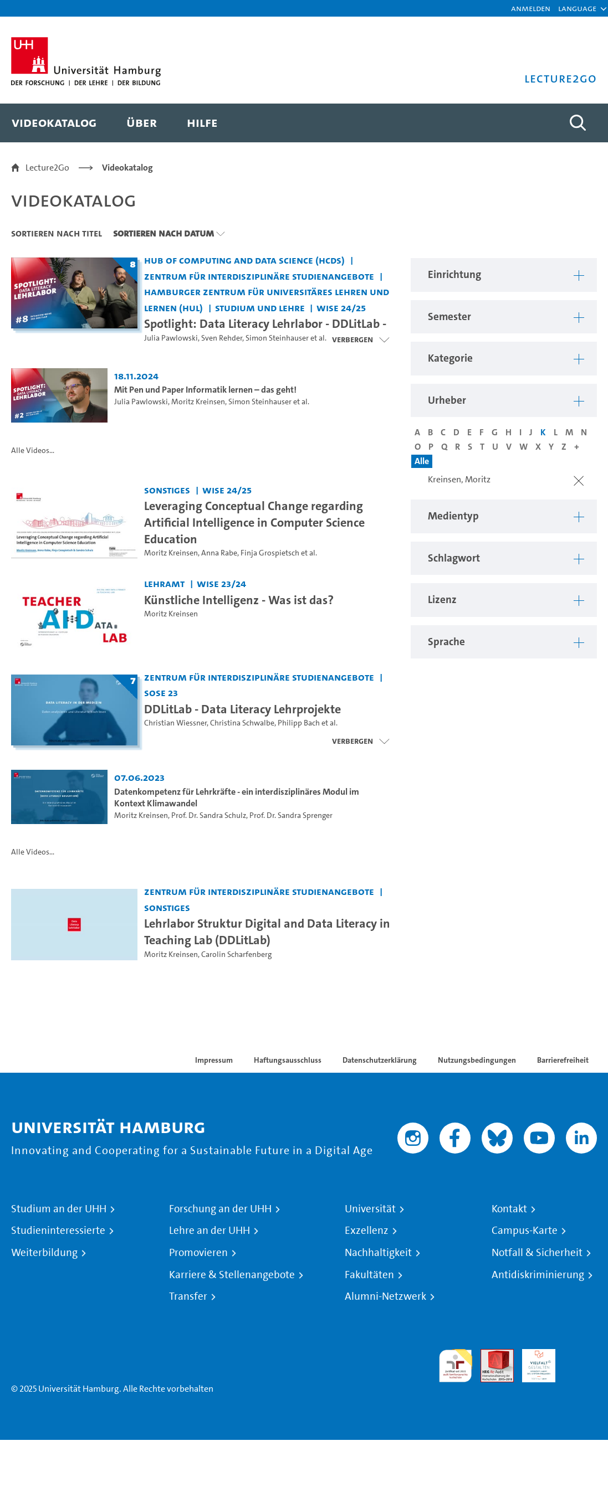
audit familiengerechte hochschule (455, 1366)
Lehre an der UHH (209, 1230)
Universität (370, 1209)
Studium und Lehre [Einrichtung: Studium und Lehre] (260, 308)
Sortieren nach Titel (56, 233)
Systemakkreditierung (580, 1355)
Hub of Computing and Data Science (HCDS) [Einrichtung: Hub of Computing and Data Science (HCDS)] (244, 260)
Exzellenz (367, 1230)
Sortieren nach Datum (163, 233)
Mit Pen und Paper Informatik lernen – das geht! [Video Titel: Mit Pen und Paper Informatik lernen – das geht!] (205, 389)
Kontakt (509, 1209)
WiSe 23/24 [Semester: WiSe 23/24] (221, 583)
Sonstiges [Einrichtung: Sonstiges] (167, 490)
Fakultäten (369, 1275)
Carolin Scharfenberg (236, 954)
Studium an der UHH (58, 1209)
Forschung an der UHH (220, 1209)
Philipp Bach (299, 723)
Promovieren (198, 1252)
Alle (422, 461)
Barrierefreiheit (563, 1060)
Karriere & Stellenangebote (232, 1275)
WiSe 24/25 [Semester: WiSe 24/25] (341, 308)
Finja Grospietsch (270, 553)
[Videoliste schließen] (360, 339)
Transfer (188, 1296)
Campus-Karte (525, 1230)
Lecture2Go (47, 167)
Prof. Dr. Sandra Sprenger (291, 815)
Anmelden (530, 8)
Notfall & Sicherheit (537, 1252)
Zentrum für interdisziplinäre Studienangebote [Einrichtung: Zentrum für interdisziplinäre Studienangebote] (259, 276)
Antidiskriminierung (538, 1275)
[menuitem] (54, 123)
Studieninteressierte (58, 1230)
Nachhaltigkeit (378, 1252)
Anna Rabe (219, 553)
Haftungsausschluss (287, 1060)
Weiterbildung (44, 1252)
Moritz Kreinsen (198, 402)
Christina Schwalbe (242, 723)
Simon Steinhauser (277, 338)
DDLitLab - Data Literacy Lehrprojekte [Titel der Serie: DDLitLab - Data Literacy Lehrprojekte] (242, 709)
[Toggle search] (577, 123)
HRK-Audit (532, 1362)
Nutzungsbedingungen (477, 1060)
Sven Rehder (221, 338)
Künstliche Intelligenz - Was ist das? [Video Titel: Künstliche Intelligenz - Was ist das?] (239, 599)
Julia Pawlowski (171, 338)
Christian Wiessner (175, 723)
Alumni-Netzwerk (385, 1296)
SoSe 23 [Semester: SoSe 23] (161, 692)
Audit (491, 1355)
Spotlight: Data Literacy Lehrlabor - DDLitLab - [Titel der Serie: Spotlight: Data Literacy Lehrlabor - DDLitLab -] (265, 323)
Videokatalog (127, 167)
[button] (577, 8)
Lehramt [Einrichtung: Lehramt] (164, 583)
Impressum (214, 1060)
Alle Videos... (32, 450)
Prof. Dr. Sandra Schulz (208, 815)
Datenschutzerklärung (380, 1060)
